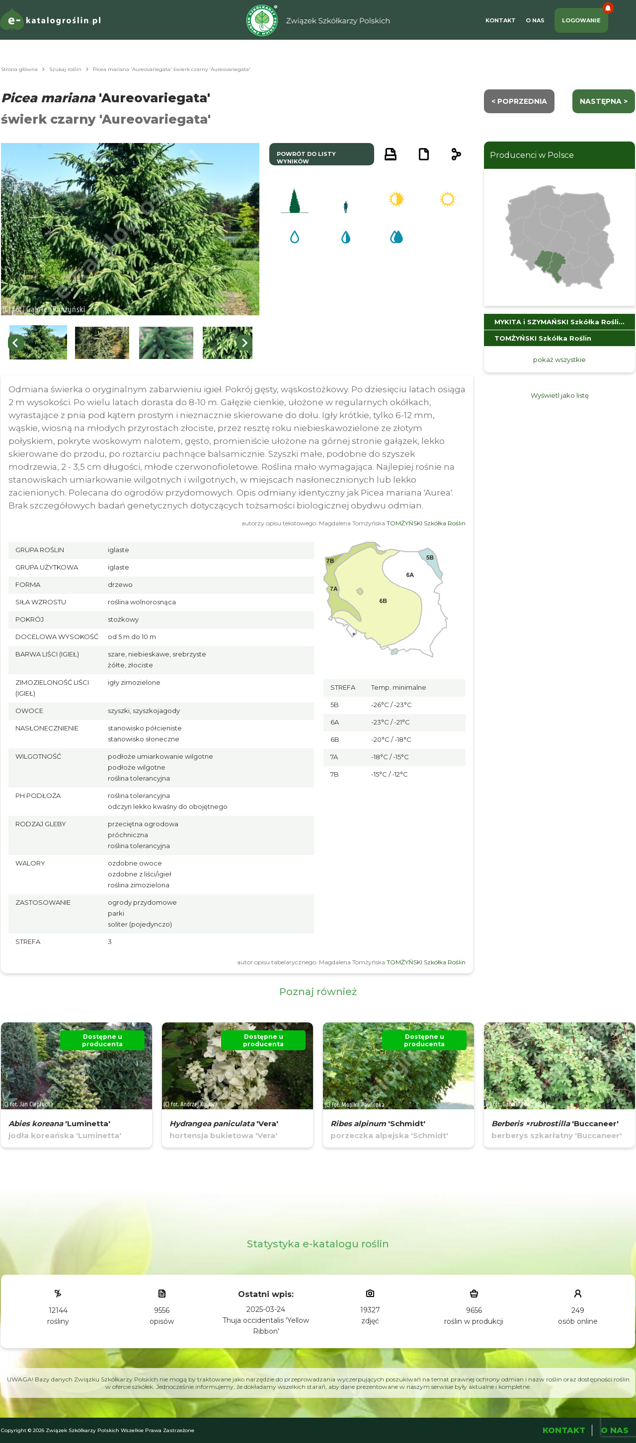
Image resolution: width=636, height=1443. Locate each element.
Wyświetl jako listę (560, 395)
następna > (604, 101)
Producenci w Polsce (532, 155)
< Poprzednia (519, 101)
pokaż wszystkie (559, 359)
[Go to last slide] (16, 343)
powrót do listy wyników (306, 157)
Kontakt (500, 20)
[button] (38, 343)
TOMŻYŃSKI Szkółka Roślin (426, 523)
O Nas (535, 20)
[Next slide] (244, 343)
